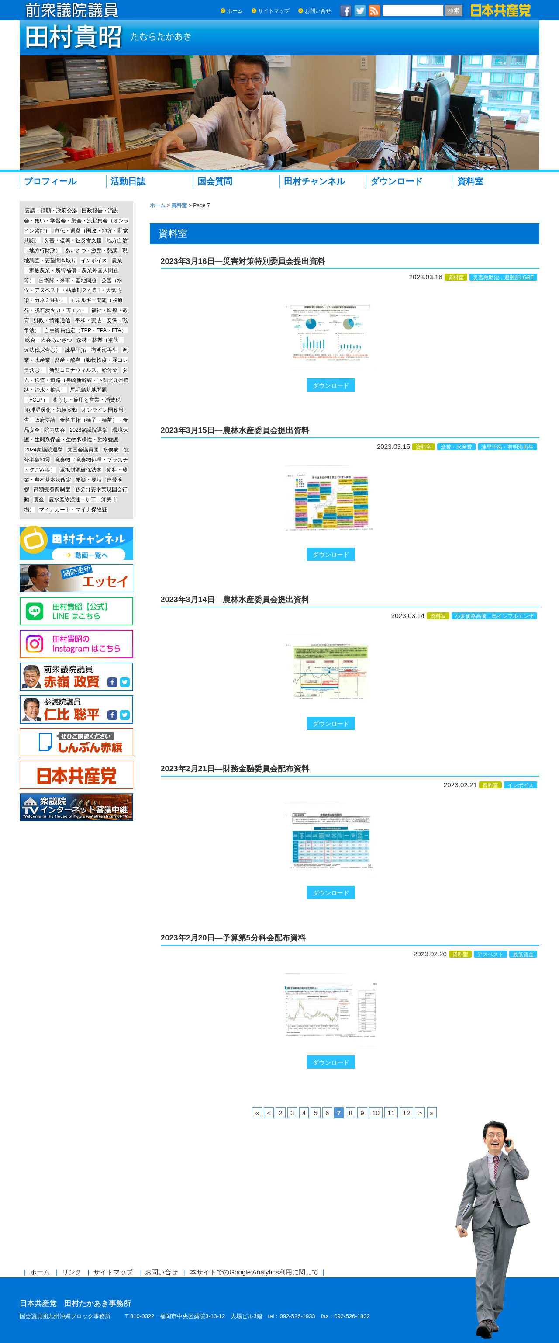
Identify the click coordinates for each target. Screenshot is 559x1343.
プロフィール (50, 181)
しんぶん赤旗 (76, 742)
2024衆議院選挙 (44, 450)
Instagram (76, 644)
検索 (453, 10)
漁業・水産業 (456, 447)
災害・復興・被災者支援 (73, 240)
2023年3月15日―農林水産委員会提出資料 (235, 430)
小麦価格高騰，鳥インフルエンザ (494, 616)
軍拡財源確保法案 (81, 470)
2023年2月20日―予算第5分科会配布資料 (233, 938)
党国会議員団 (83, 450)
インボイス (520, 785)
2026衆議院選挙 (89, 430)
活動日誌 (127, 181)
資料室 (470, 181)
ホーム (235, 11)
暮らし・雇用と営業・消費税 (86, 400)
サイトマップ (274, 11)
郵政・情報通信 (52, 320)
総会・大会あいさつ (48, 340)
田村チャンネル (314, 181)
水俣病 (111, 450)
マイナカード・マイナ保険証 (73, 510)
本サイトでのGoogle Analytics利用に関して (254, 1272)
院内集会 (54, 430)
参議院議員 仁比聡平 (76, 709)
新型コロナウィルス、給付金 (83, 370)
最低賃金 (523, 954)
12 (406, 1113)
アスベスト (490, 954)
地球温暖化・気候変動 (51, 410)
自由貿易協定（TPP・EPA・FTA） (85, 330)
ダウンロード (396, 181)
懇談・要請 (89, 480)
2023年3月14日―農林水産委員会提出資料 (235, 599)
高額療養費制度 (52, 489)
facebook (346, 11)
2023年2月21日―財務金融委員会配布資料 (235, 768)
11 (391, 1113)
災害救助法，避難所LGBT (503, 277)
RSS (375, 11)
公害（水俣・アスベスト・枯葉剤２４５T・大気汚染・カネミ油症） (73, 291)
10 (376, 1113)
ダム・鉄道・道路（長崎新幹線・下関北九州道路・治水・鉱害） (76, 380)
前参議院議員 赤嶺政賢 (76, 677)
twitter (360, 11)
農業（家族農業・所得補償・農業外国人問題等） (73, 270)
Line (76, 611)
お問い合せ (318, 11)
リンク (72, 1272)
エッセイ (76, 578)
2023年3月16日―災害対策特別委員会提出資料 (243, 261)
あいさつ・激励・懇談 (91, 250)
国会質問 (214, 181)
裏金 (39, 499)
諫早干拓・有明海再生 (507, 447)
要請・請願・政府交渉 (51, 211)
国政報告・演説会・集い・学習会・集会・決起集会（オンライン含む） (76, 221)
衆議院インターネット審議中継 (76, 807)
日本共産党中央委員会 (76, 775)
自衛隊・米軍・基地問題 (68, 281)
